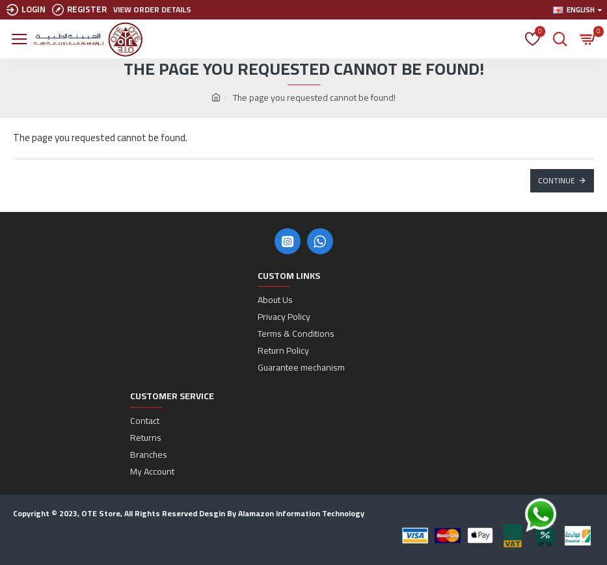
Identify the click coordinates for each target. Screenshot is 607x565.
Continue (556, 180)
